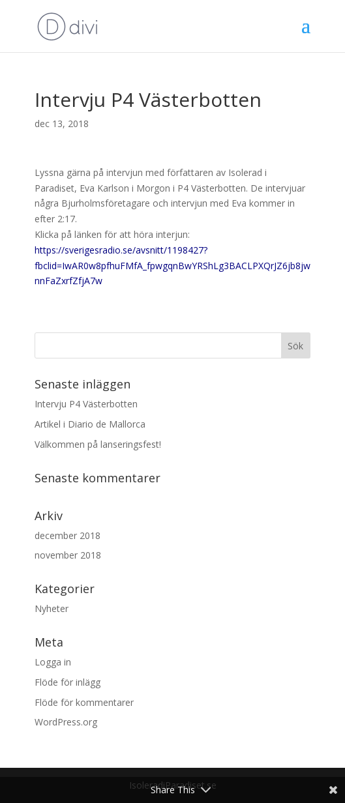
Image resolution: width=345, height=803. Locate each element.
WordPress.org (66, 722)
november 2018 (68, 555)
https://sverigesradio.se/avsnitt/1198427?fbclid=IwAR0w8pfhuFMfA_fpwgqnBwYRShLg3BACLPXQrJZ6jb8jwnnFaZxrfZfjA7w (172, 265)
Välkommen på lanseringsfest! (98, 444)
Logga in (53, 662)
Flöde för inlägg (67, 682)
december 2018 (67, 535)
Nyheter (51, 608)
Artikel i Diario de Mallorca (90, 424)
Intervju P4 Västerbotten (86, 404)
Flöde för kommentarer (84, 702)
